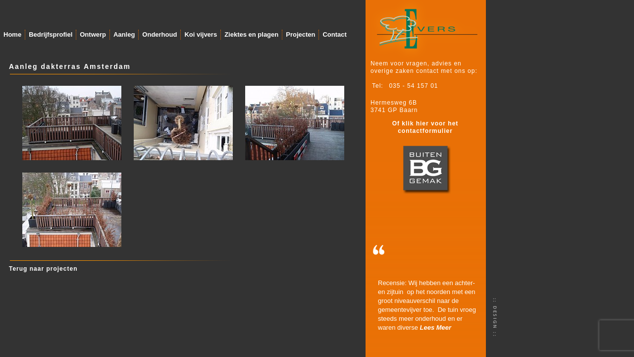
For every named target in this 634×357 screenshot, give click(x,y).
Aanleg (124, 34)
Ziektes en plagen (251, 34)
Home (12, 34)
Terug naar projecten (43, 268)
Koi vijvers (200, 34)
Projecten (300, 34)
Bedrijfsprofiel (50, 34)
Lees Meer (436, 327)
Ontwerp (93, 34)
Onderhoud (159, 34)
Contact (334, 34)
